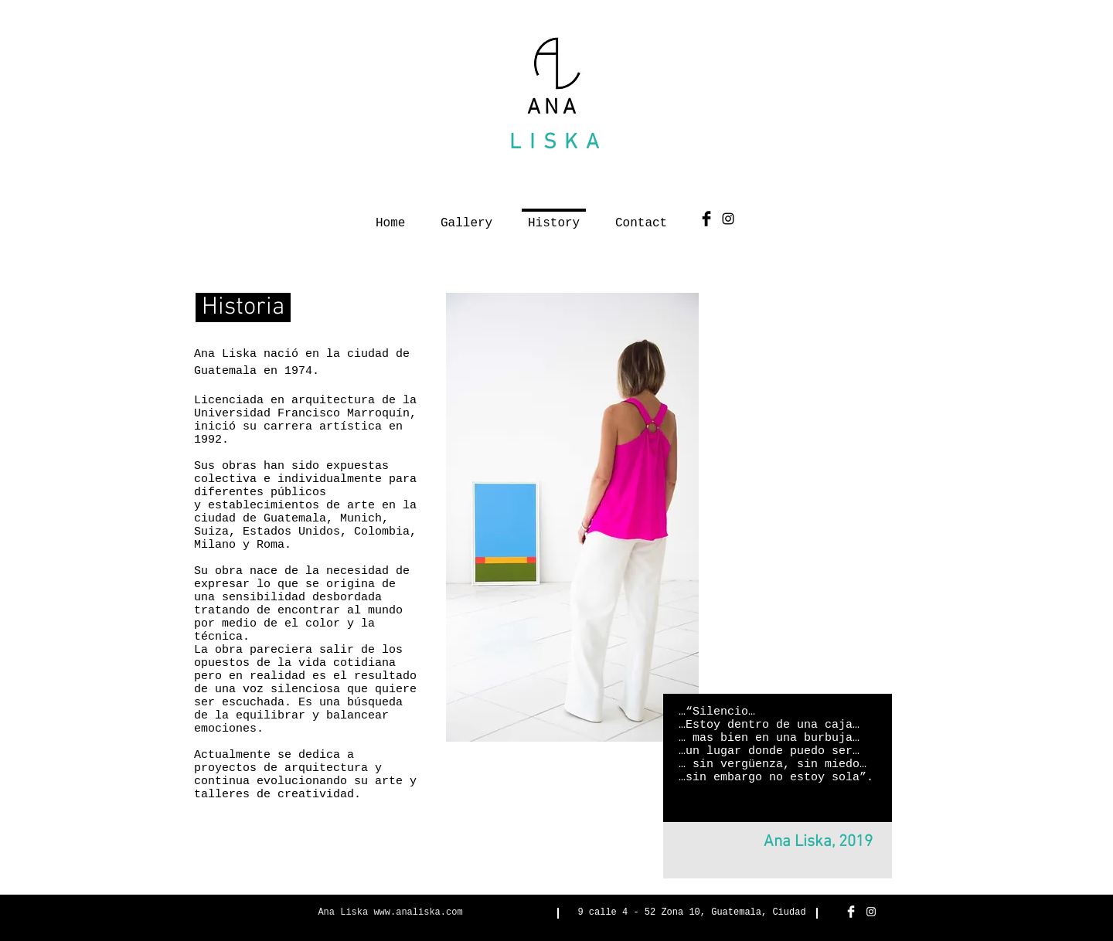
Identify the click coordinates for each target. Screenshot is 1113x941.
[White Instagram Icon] (871, 911)
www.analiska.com (417, 912)
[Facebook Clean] (851, 911)
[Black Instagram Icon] (728, 218)
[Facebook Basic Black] (706, 218)
